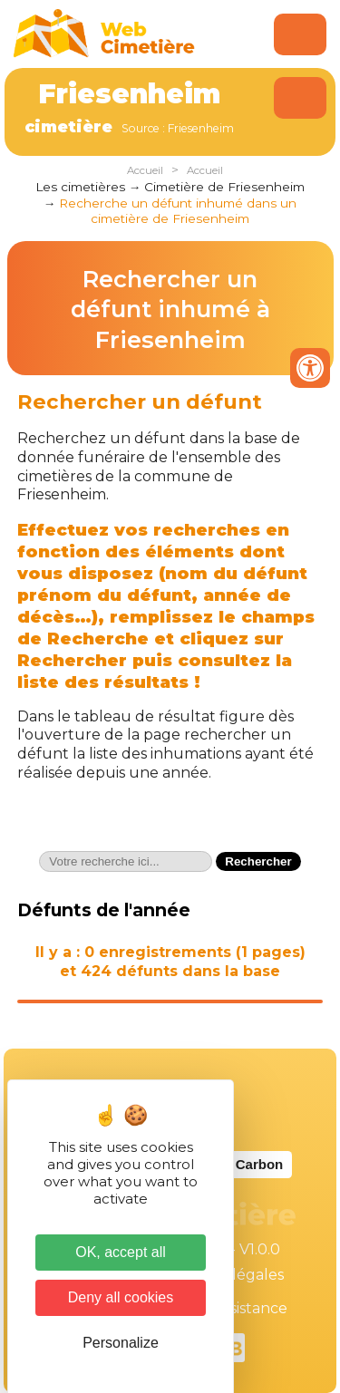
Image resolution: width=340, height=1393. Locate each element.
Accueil (145, 170)
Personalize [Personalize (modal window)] (121, 1342)
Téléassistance (235, 1308)
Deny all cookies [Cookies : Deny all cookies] (121, 1297)
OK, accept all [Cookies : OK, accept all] (120, 1252)
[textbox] (125, 861)
